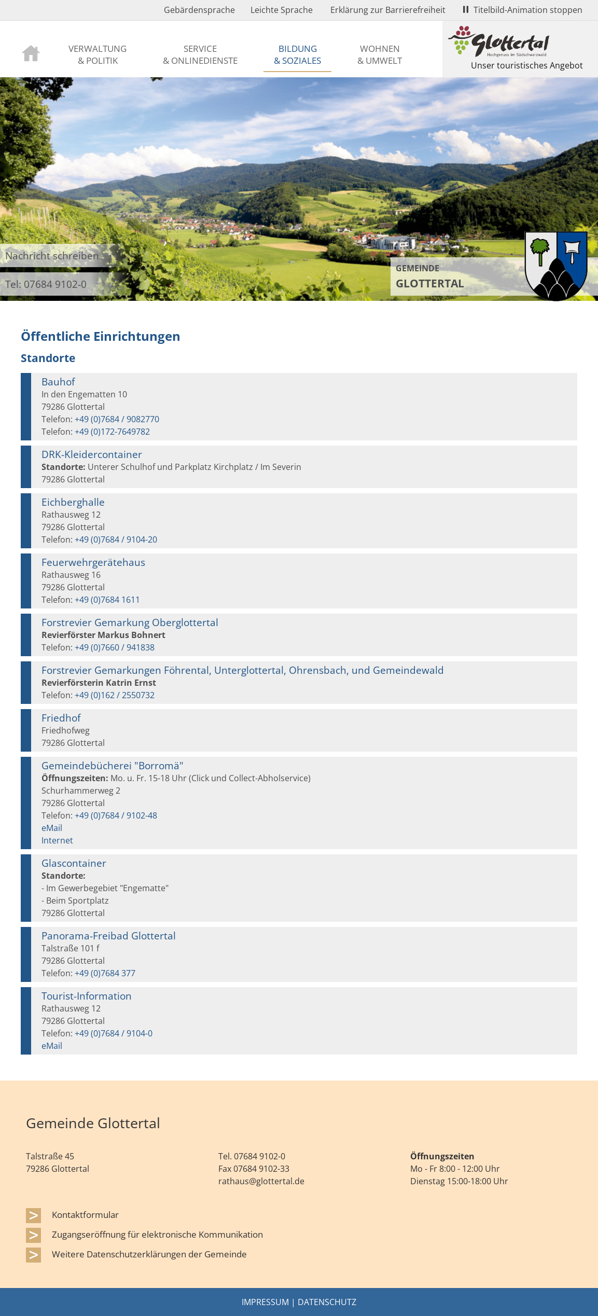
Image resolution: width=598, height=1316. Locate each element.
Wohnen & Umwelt (379, 54)
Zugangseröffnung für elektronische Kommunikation (157, 1234)
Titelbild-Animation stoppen (522, 10)
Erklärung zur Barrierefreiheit (388, 10)
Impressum (265, 1302)
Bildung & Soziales (297, 54)
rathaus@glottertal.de (261, 1181)
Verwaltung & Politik (97, 54)
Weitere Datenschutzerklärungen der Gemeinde (149, 1254)
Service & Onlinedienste (200, 54)
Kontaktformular (85, 1214)
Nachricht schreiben (52, 255)
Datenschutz (327, 1302)
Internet (57, 840)
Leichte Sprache (282, 10)
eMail (51, 828)
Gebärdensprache (199, 10)
